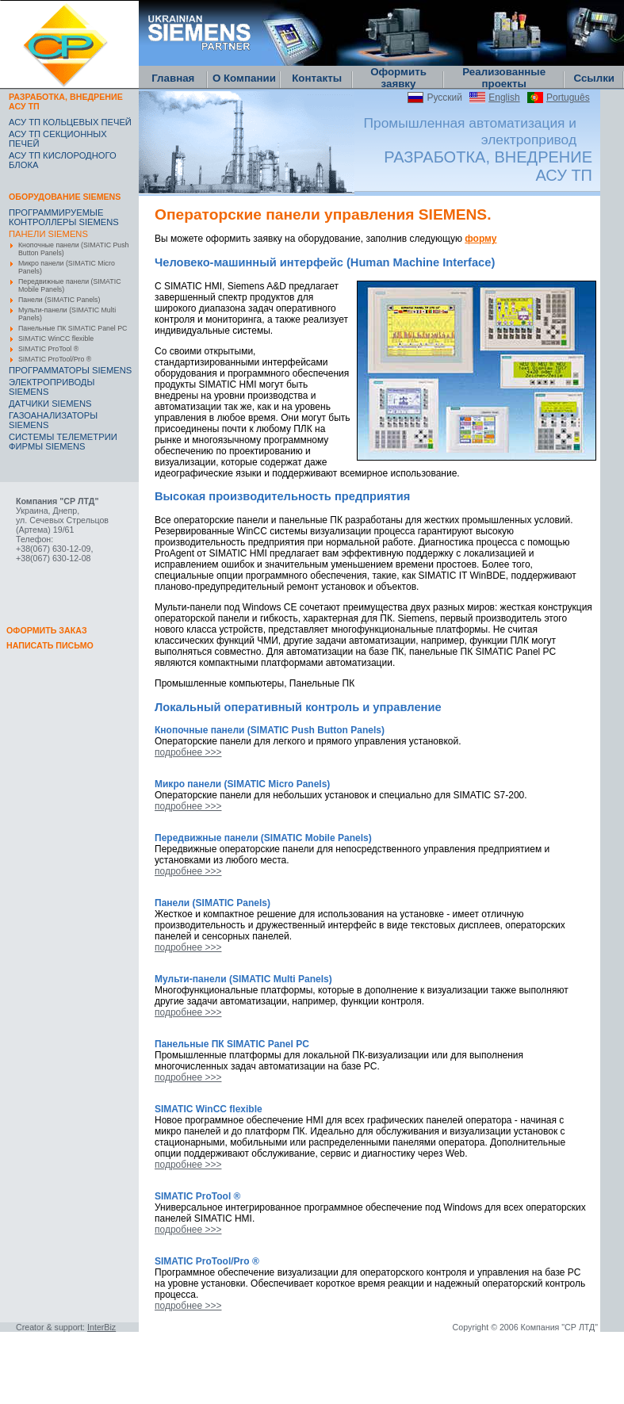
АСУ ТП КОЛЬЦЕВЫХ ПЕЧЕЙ (70, 122)
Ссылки (593, 78)
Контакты (317, 78)
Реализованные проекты (504, 78)
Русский (444, 97)
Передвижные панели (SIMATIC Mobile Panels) (69, 285)
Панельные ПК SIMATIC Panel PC (72, 328)
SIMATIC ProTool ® (48, 349)
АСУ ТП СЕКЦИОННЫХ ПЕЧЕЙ (58, 138)
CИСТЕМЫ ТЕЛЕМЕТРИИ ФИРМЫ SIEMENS (63, 441)
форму (480, 238)
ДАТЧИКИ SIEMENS (50, 403)
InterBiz (101, 1327)
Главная (172, 78)
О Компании (244, 78)
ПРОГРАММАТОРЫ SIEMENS (70, 370)
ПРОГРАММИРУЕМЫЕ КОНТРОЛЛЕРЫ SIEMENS (64, 217)
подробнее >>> (188, 752)
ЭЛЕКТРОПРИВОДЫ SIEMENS (51, 386)
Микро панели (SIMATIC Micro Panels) (66, 267)
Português (568, 97)
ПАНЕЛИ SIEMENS (48, 234)
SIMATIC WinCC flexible (56, 338)
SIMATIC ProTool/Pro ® (54, 359)
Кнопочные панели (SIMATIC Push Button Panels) (73, 249)
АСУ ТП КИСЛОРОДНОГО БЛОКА (63, 160)
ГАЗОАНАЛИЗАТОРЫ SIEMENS (53, 420)
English (503, 97)
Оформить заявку (398, 78)
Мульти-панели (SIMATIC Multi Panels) (67, 314)
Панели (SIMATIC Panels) (59, 300)
